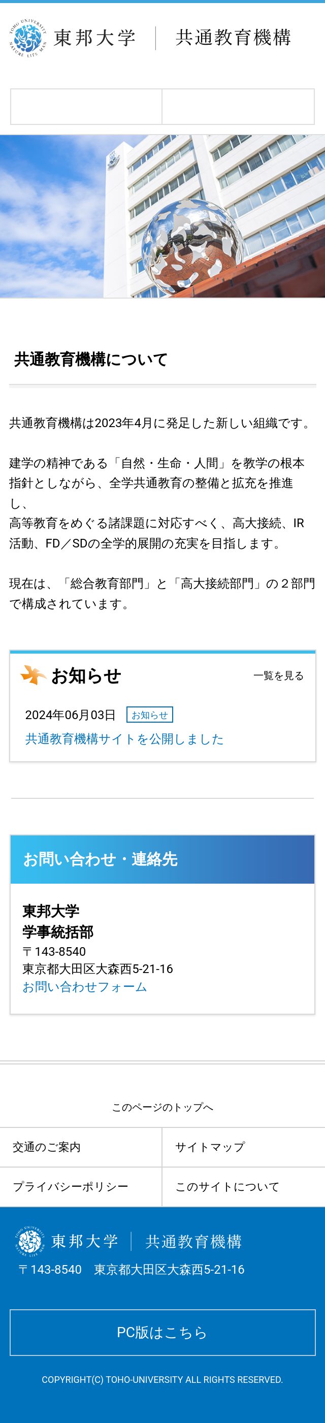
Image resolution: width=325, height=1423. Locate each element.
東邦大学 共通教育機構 (166, 38)
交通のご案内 (47, 1147)
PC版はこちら (162, 1332)
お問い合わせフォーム (85, 987)
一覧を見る (278, 675)
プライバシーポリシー (70, 1186)
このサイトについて (227, 1186)
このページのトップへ (162, 1107)
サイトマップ (210, 1147)
